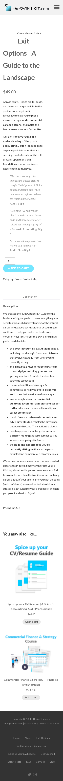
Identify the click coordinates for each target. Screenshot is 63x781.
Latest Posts (14, 761)
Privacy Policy (31, 723)
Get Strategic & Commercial (31, 745)
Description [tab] (30, 296)
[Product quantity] (10, 261)
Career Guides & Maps (29, 33)
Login (52, 761)
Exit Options (43, 737)
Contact (40, 761)
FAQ (28, 761)
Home (16, 737)
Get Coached (48, 753)
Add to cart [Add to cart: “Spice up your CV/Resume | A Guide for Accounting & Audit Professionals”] (31, 621)
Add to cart (19, 268)
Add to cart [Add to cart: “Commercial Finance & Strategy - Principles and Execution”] (30, 697)
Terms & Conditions (49, 723)
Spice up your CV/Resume (22, 753)
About (28, 737)
